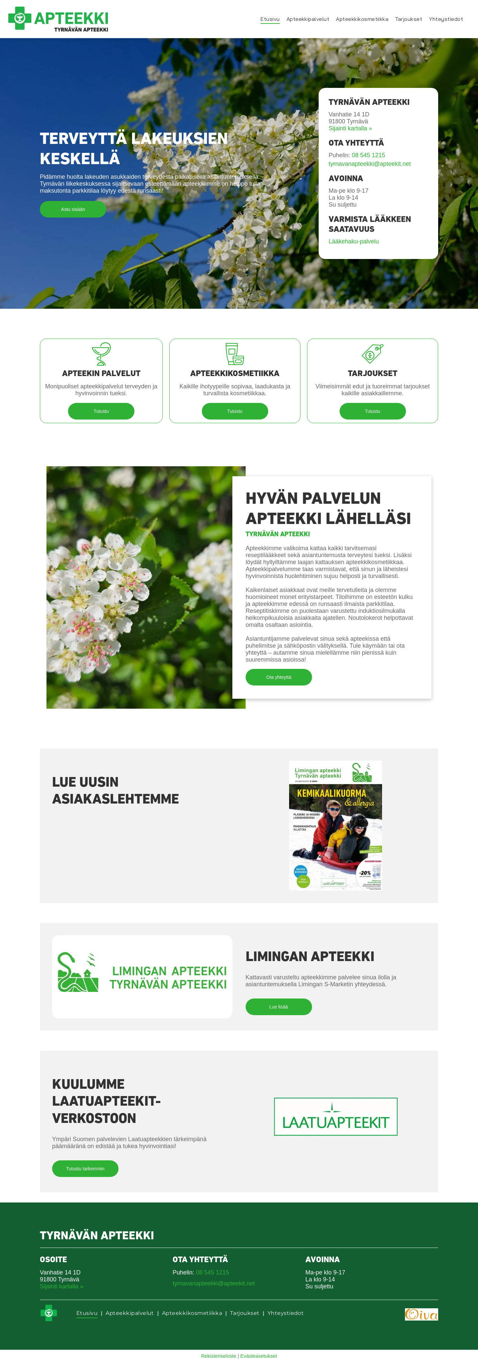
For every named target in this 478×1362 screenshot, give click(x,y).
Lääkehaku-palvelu (354, 241)
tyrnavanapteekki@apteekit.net (370, 164)
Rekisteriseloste (218, 1356)
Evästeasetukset (258, 1356)
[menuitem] (270, 19)
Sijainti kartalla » (350, 128)
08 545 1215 (368, 155)
